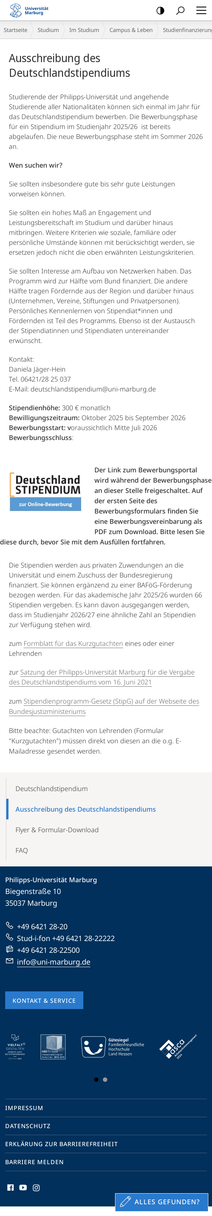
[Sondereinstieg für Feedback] (161, 1202)
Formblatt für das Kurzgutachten (73, 643)
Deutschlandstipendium (51, 788)
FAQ (21, 850)
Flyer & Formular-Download (57, 829)
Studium (48, 29)
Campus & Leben (131, 29)
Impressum (24, 1108)
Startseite (15, 29)
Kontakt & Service (44, 1001)
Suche (177, 11)
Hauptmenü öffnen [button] (199, 10)
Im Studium (84, 29)
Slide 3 (105, 1079)
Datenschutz (28, 1126)
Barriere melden (34, 1162)
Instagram (36, 1189)
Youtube (22, 1189)
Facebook (9, 1189)
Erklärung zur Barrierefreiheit (61, 1144)
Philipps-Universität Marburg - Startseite (31, 10)
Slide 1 (96, 1079)
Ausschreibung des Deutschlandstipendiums (85, 809)
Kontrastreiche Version (158, 11)
